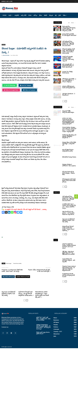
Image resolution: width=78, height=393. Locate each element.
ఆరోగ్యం (35, 15)
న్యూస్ (10, 15)
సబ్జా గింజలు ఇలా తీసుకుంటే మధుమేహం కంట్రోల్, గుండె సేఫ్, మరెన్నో (8, 293)
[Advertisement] (26, 32)
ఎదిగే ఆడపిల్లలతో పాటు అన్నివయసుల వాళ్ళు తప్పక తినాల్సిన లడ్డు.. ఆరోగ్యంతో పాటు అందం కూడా (68, 43)
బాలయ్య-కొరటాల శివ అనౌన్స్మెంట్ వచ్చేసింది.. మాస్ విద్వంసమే (68, 260)
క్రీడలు (40, 15)
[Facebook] (3, 212)
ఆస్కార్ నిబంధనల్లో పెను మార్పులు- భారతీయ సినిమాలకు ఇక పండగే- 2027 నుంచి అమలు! (69, 246)
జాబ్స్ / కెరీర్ (23, 15)
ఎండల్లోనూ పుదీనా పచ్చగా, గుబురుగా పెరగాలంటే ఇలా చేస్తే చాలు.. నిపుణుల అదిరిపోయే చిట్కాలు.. (69, 206)
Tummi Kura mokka (17, 263)
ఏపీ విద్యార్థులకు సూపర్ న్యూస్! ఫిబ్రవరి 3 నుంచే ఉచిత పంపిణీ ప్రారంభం (69, 180)
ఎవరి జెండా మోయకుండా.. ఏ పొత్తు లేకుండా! (68, 94)
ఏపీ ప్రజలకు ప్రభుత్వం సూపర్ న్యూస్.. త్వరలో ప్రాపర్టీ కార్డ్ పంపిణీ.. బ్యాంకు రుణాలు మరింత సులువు (68, 51)
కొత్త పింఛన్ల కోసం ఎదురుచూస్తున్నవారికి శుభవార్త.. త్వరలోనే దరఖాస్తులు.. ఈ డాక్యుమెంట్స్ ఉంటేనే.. (69, 28)
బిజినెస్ (45, 15)
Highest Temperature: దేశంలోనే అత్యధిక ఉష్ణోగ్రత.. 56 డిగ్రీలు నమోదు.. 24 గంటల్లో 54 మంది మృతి (43, 326)
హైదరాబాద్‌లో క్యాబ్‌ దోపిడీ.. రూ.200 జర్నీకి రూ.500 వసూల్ (69, 35)
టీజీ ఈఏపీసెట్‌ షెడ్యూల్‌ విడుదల (69, 157)
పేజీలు (65, 15)
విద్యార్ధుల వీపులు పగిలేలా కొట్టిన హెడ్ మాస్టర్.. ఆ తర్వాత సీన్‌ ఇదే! (69, 143)
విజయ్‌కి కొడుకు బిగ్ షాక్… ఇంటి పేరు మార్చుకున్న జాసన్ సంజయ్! (68, 275)
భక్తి (55, 15)
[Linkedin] (9, 212)
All (68, 22)
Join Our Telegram (25, 85)
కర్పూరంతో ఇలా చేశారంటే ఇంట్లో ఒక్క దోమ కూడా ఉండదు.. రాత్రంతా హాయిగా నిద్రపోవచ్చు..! (68, 228)
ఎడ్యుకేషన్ (17, 15)
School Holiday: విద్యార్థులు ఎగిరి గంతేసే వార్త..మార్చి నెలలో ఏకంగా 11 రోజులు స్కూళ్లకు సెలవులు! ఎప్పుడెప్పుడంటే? (69, 129)
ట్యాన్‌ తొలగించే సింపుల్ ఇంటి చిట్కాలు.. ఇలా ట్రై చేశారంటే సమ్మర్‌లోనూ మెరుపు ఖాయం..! (25, 293)
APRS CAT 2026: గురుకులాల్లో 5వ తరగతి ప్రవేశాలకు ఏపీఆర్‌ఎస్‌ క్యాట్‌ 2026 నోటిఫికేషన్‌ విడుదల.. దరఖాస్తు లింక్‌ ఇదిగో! (68, 121)
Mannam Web (6, 55)
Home (4, 15)
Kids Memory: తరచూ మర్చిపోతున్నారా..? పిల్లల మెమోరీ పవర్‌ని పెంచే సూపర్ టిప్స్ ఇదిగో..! (42, 294)
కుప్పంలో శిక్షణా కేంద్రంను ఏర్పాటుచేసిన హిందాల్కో (67, 150)
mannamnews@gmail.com (10, 328)
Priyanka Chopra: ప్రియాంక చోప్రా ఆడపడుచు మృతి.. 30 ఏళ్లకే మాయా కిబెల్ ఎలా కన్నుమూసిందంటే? (69, 268)
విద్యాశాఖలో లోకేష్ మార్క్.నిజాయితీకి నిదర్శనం (68, 112)
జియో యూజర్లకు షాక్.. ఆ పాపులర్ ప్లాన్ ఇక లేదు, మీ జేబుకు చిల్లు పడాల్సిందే (68, 65)
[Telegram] (18, 212)
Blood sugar (8, 263)
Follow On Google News (11, 90)
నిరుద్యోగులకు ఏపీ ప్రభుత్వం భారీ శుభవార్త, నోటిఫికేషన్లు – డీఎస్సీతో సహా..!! (69, 136)
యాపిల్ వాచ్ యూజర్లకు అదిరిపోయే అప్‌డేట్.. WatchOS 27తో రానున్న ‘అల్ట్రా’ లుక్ (68, 58)
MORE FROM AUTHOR (22, 276)
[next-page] (27, 300)
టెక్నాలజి (51, 15)
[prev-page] (25, 300)
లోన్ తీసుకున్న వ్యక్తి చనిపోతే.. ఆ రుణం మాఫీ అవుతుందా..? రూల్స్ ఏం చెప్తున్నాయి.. (69, 80)
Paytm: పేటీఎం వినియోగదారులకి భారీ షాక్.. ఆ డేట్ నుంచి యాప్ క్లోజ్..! (39, 270)
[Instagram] (15, 212)
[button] (75, 1)
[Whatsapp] (12, 212)
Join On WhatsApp (9, 85)
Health (3, 44)
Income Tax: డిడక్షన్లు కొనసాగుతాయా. (67, 72)
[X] (6, 212)
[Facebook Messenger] (21, 212)
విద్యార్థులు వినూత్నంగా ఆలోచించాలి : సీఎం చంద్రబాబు (69, 165)
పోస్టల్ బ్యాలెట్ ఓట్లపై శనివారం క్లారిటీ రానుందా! (43, 333)
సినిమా (29, 15)
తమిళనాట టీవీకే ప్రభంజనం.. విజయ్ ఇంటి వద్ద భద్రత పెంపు (68, 87)
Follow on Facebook (29, 90)
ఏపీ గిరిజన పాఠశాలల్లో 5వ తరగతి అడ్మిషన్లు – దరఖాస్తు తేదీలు (68, 173)
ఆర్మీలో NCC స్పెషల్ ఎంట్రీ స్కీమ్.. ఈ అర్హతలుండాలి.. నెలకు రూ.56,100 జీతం (43, 318)
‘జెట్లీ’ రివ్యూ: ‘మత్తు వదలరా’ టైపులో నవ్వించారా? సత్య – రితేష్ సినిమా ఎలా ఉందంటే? (68, 252)
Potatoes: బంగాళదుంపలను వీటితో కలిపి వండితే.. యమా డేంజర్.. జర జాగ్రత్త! (12, 270)
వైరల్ (60, 15)
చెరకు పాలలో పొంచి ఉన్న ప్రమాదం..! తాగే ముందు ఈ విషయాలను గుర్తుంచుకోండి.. (68, 213)
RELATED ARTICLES (8, 276)
